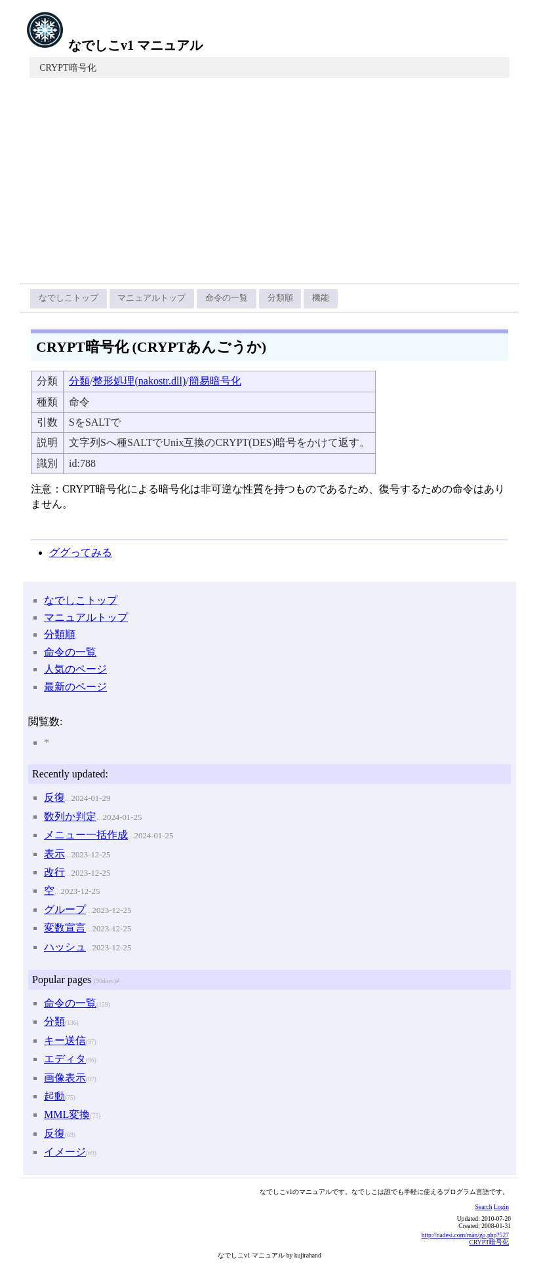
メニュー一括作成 (86, 834)
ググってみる (80, 552)
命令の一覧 (226, 298)
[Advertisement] (269, 185)
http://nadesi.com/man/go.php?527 (465, 1235)
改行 (54, 872)
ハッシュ (65, 946)
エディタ (65, 1058)
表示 (54, 853)
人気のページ (75, 669)
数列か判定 (70, 816)
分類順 (280, 298)
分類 (79, 380)
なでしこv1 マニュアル (114, 45)
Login (501, 1206)
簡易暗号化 (215, 380)
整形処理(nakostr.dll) (139, 380)
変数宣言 (65, 927)
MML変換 (67, 1114)
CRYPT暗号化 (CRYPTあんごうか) (151, 347)
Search (483, 1206)
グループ (65, 909)
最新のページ (75, 686)
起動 (54, 1096)
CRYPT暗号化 (67, 68)
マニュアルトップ (151, 298)
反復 (54, 797)
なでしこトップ (68, 298)
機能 (320, 298)
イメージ (65, 1151)
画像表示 (65, 1077)
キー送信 (65, 1040)
